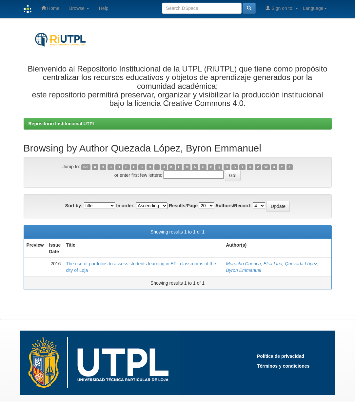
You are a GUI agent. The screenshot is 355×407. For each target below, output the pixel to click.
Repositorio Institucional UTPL (62, 123)
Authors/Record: (233, 205)
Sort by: (74, 205)
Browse (79, 8)
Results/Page (183, 205)
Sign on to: (282, 8)
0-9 (85, 167)
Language (314, 8)
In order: (125, 205)
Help (103, 8)
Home (50, 8)
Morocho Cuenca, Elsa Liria (254, 263)
